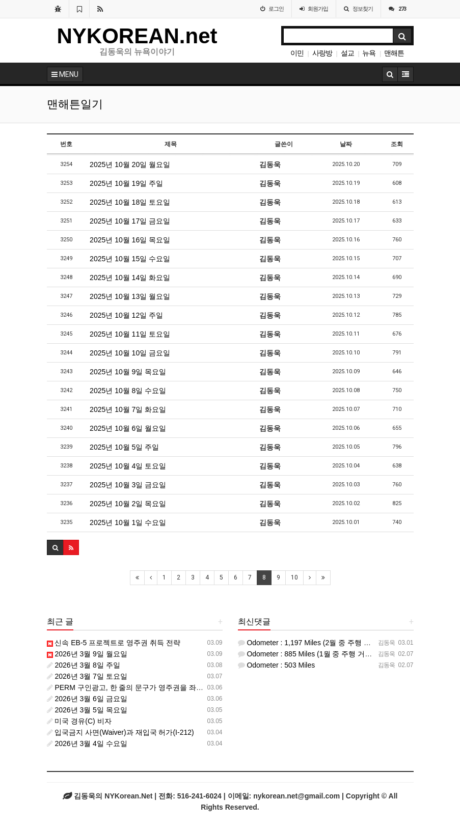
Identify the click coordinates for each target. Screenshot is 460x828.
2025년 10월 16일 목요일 (130, 240)
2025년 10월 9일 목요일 (128, 372)
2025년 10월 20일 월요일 (130, 164)
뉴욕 (368, 53)
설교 (347, 53)
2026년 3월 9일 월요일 (87, 654)
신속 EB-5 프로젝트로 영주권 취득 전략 (113, 643)
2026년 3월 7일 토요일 (87, 676)
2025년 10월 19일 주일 (126, 183)
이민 (297, 53)
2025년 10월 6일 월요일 (128, 428)
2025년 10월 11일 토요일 (130, 334)
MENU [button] (64, 74)
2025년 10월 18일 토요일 (130, 202)
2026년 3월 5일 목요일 (87, 710)
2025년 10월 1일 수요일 (128, 522)
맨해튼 (394, 53)
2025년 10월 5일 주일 (124, 447)
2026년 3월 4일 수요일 (87, 743)
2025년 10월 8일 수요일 (128, 391)
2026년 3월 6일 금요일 (87, 699)
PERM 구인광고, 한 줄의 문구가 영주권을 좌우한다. (133, 687)
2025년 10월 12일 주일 (126, 315)
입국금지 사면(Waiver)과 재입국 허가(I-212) (120, 732)
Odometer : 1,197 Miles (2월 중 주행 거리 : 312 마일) (326, 643)
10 (294, 577)
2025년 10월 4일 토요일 (128, 466)
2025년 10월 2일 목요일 (128, 504)
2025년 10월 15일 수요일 (130, 259)
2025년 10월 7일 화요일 (128, 409)
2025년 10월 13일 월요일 (130, 296)
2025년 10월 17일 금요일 (130, 221)
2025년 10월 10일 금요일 (130, 353)
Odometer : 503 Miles (276, 665)
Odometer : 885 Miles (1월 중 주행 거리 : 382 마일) (323, 654)
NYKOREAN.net (137, 36)
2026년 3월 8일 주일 (83, 665)
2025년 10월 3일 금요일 (128, 485)
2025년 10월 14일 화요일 (130, 277)
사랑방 (322, 53)
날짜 (346, 144)
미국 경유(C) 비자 (79, 721)
